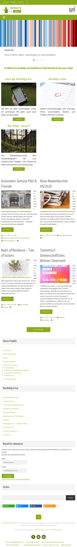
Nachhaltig (45, 320)
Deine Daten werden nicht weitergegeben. (16, 479)
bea (5, 235)
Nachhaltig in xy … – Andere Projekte (15, 424)
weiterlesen (18, 119)
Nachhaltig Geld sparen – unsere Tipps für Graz (41, 545)
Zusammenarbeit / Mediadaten (13, 416)
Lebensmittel (26, 238)
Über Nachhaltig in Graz (11, 397)
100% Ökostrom (57, 530)
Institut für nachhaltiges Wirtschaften (16, 370)
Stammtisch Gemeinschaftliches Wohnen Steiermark (52, 255)
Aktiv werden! (66, 545)
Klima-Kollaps (24, 304)
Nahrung (6, 241)
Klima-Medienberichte (65, 235)
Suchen (70, 498)
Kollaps (6, 307)
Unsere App (7, 350)
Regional (12, 241)
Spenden (6, 2)
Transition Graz (9, 375)
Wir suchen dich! (8, 427)
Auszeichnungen (8, 401)
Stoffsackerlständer (9, 354)
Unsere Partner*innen (10, 365)
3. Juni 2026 (51, 317)
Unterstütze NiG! (32, 542)
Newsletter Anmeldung (10, 409)
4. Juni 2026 (12, 304)
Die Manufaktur (9, 368)
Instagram (14, 2)
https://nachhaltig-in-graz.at (10, 523)
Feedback (6, 420)
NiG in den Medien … (10, 412)
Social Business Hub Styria (13, 373)
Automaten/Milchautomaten (12, 238)
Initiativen (62, 317)
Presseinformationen (10, 431)
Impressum (7, 435)
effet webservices (39, 530)
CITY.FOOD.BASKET (9, 379)
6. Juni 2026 (12, 235)
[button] (8, 506)
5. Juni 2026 (51, 235)
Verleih (5, 358)
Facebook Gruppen (9, 362)
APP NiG (21, 2)
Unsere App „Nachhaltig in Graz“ (14, 405)
